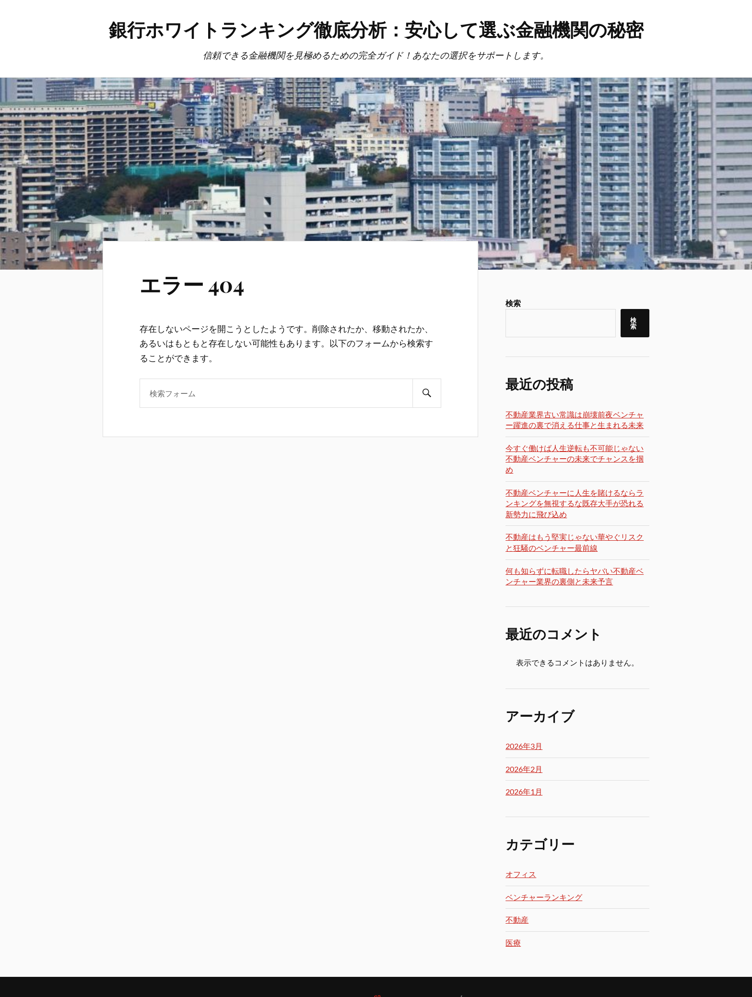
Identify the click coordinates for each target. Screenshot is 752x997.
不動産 (517, 919)
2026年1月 (523, 791)
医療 (513, 942)
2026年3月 (523, 745)
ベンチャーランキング (543, 897)
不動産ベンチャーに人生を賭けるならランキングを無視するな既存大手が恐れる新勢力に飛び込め (574, 503)
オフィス (520, 873)
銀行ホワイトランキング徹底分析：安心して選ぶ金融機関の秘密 (376, 29)
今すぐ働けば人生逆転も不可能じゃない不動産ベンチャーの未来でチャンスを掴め (574, 458)
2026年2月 (523, 768)
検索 (513, 303)
